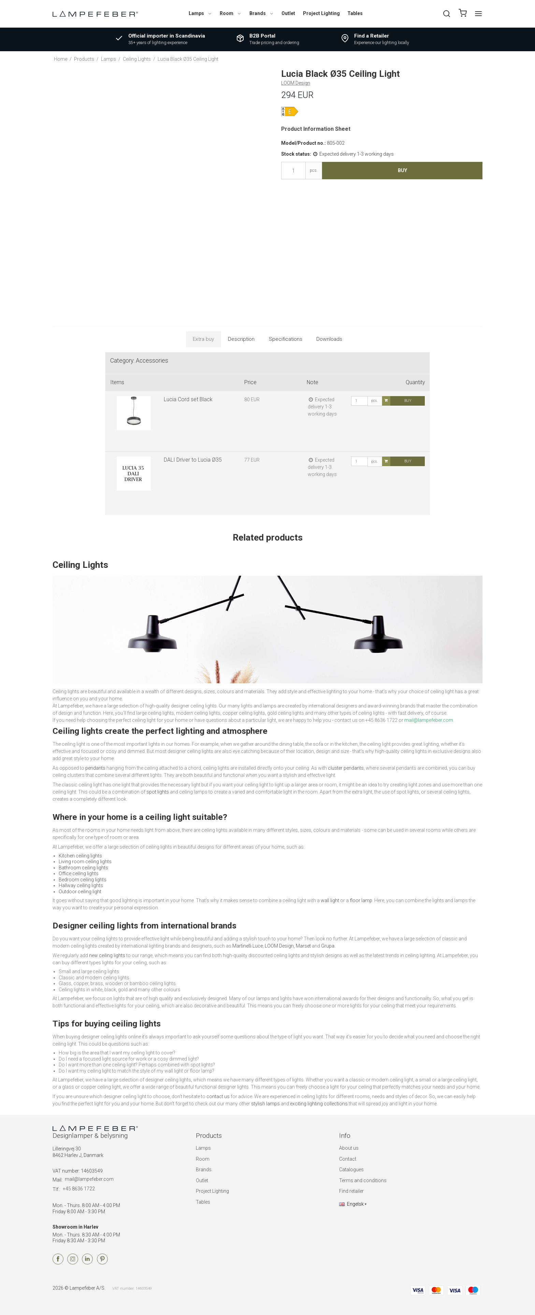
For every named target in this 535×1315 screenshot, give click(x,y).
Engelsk (351, 1204)
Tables (355, 13)
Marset (303, 946)
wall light (330, 900)
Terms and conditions (363, 1180)
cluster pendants (346, 768)
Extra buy (203, 339)
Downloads (329, 339)
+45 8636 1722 (79, 1188)
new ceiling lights (107, 955)
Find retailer (351, 1191)
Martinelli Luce (247, 946)
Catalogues (351, 1169)
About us (349, 1148)
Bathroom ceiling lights (83, 867)
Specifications (285, 339)
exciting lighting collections (319, 1103)
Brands (261, 13)
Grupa (327, 946)
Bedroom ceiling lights (82, 879)
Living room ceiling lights (85, 861)
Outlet (288, 13)
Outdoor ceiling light (80, 891)
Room (231, 13)
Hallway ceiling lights (81, 885)
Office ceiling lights (79, 873)
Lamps (200, 13)
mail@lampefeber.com (89, 1179)
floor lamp (361, 900)
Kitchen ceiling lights (80, 855)
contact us (218, 1096)
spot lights (157, 792)
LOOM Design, (280, 946)
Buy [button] (402, 170)
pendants (95, 768)
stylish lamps (265, 1103)
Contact (347, 1159)
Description (241, 339)
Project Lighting (321, 13)
